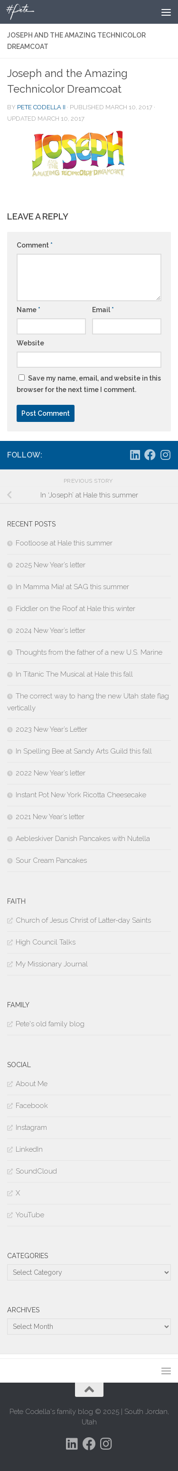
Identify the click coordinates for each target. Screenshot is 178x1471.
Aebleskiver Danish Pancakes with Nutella (83, 838)
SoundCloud (36, 1171)
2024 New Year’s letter (50, 630)
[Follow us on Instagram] (165, 454)
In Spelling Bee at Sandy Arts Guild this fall (84, 751)
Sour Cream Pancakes (51, 860)
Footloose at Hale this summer (64, 543)
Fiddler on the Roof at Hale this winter (75, 608)
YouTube (30, 1215)
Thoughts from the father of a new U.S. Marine (89, 652)
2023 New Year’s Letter (51, 729)
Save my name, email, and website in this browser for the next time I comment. (89, 383)
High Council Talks (45, 942)
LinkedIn (29, 1149)
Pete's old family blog (50, 1024)
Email (103, 310)
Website (30, 343)
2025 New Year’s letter (50, 565)
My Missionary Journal (52, 964)
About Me (31, 1083)
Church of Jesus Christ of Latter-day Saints (83, 920)
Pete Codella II (41, 107)
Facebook (32, 1105)
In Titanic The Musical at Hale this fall (74, 674)
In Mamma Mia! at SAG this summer (72, 587)
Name (28, 310)
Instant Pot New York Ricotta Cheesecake (81, 795)
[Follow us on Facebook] (150, 454)
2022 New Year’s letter (50, 773)
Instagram (31, 1127)
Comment (35, 245)
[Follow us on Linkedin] (135, 454)
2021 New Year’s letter (50, 816)
